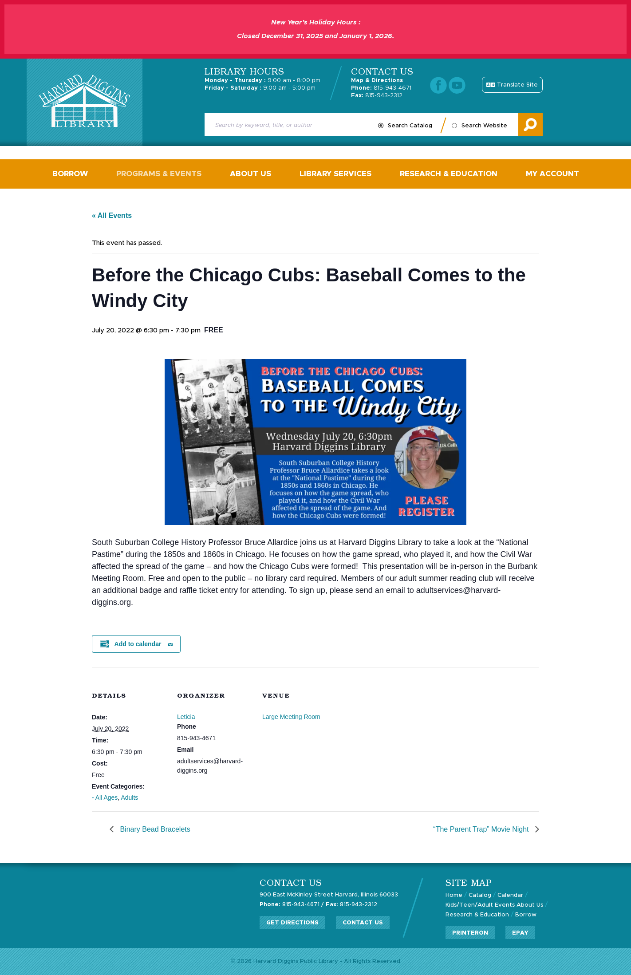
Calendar (510, 895)
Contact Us (363, 923)
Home (454, 895)
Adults (129, 797)
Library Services (335, 174)
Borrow (70, 174)
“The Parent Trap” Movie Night (482, 829)
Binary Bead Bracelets (154, 829)
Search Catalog (410, 126)
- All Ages (105, 797)
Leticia (186, 716)
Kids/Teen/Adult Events (480, 905)
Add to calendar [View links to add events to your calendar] (138, 643)
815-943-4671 (381, 88)
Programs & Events (158, 174)
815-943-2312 (376, 96)
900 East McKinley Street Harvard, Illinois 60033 (329, 895)
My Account (552, 174)
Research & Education (448, 174)
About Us (250, 174)
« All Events (112, 215)
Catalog (480, 895)
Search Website (484, 126)
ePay (520, 933)
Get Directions (292, 923)
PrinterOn (470, 933)
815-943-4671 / (292, 905)
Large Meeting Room (291, 716)
